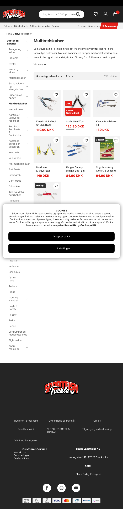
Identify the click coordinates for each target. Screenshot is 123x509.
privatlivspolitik (67, 225)
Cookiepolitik (88, 225)
